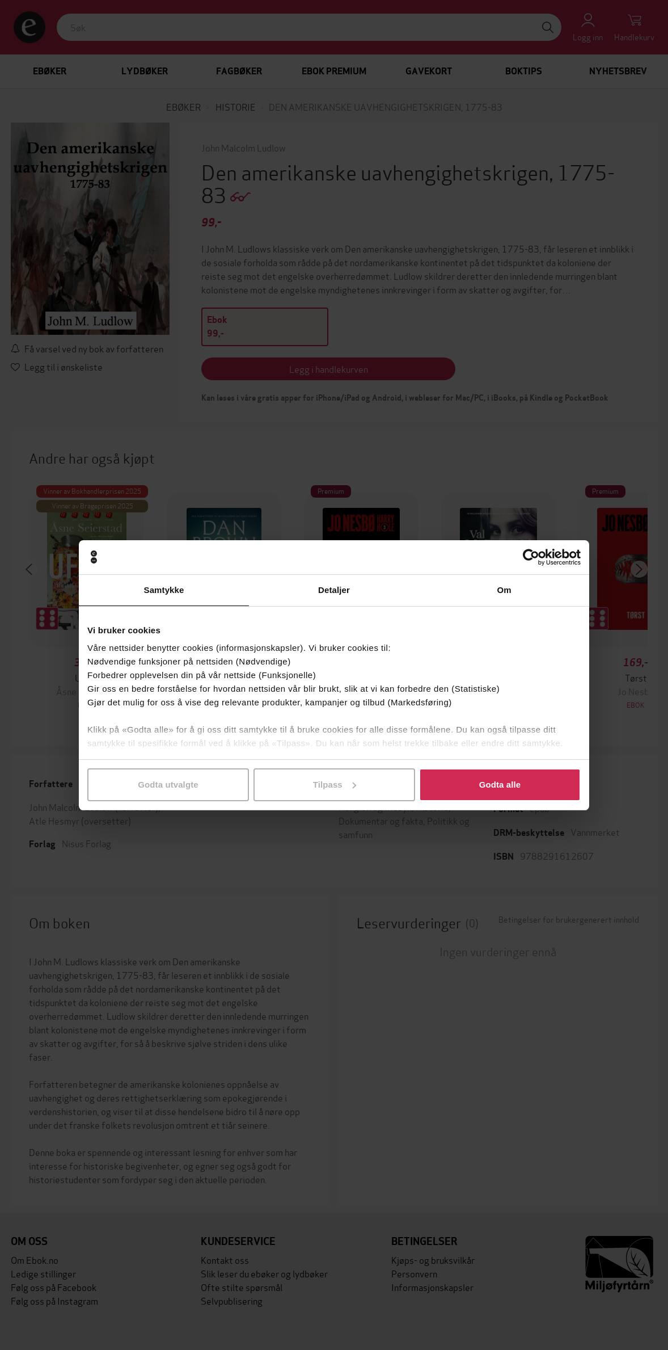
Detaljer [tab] (334, 590)
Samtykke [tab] (164, 590)
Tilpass (334, 784)
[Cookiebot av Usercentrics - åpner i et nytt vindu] (531, 557)
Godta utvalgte (168, 784)
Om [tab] (504, 590)
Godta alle (500, 784)
